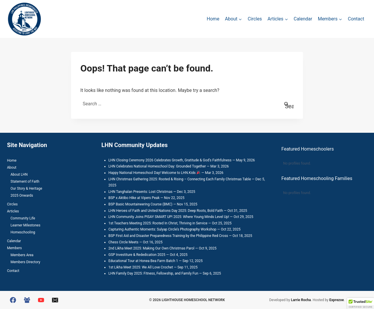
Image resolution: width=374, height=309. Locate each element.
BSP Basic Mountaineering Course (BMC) (140, 204)
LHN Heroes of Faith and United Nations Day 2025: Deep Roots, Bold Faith (165, 211)
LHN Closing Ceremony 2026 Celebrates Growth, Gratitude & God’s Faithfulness (169, 160)
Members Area (22, 255)
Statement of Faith (25, 181)
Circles (255, 19)
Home (213, 19)
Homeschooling (23, 232)
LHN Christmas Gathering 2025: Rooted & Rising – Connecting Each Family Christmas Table (179, 179)
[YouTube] (41, 300)
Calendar (303, 19)
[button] (360, 303)
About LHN (19, 174)
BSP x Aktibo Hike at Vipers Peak (134, 198)
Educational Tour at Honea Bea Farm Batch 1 (143, 261)
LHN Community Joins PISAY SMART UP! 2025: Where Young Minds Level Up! (168, 217)
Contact (356, 19)
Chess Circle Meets (123, 242)
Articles (13, 211)
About (11, 167)
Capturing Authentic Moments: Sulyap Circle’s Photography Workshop (162, 229)
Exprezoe (336, 300)
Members (14, 248)
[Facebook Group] (27, 300)
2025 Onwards (22, 195)
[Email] (55, 300)
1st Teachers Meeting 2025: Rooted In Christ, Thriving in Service (157, 223)
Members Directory (25, 262)
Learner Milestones (25, 225)
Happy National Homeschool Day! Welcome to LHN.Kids (154, 173)
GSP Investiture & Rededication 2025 (136, 255)
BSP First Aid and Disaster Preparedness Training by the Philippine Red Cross (168, 236)
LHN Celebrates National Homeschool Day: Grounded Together (157, 166)
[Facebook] (13, 300)
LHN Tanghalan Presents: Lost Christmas (140, 192)
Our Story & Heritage (26, 188)
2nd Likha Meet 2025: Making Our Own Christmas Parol (151, 248)
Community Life (23, 218)
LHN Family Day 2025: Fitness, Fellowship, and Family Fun (153, 273)
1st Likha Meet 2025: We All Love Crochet (140, 267)
